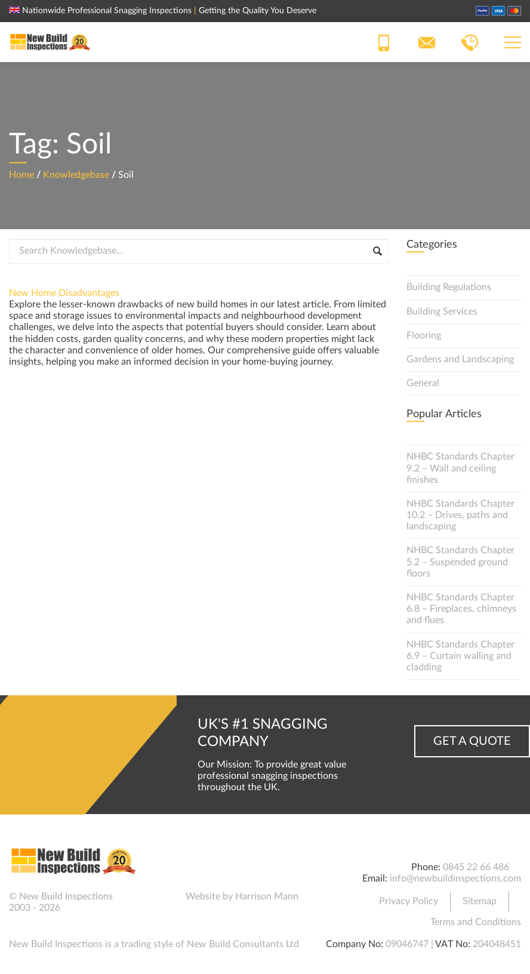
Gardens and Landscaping (460, 359)
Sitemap (480, 901)
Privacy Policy (408, 901)
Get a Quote (472, 741)
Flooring (423, 335)
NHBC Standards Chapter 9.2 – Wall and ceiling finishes (460, 468)
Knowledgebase (76, 174)
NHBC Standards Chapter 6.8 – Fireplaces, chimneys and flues (461, 609)
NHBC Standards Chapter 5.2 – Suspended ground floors (460, 561)
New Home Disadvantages (64, 293)
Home (21, 174)
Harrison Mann (266, 896)
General (422, 383)
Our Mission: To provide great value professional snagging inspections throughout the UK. (272, 776)
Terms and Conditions (475, 922)
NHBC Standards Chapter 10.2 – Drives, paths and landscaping (460, 515)
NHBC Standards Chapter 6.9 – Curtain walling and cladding (460, 656)
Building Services (441, 311)
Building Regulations (448, 287)
